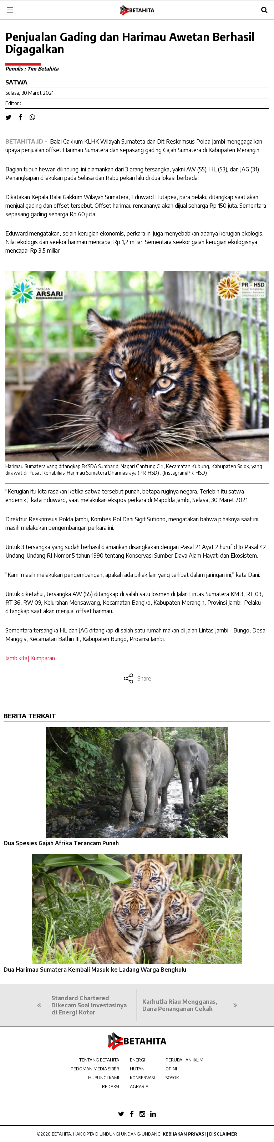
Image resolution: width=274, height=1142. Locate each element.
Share (137, 678)
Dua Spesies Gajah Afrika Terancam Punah (61, 843)
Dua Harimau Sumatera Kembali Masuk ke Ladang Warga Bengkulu (95, 969)
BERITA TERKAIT (30, 716)
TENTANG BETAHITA (99, 1060)
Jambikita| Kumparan (30, 658)
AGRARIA (139, 1086)
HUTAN (137, 1068)
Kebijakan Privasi (184, 1134)
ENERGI (137, 1060)
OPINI (171, 1068)
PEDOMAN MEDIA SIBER (95, 1068)
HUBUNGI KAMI (103, 1077)
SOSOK (172, 1077)
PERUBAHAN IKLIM (184, 1060)
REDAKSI (110, 1086)
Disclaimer (223, 1134)
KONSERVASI (142, 1077)
